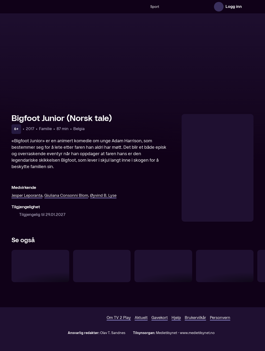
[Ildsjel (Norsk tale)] (102, 266)
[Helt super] (225, 266)
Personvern (220, 317)
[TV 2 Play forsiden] (47, 6)
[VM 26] (156, 6)
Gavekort (159, 317)
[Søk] (94, 6)
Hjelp (176, 317)
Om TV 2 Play (119, 317)
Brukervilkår (195, 317)
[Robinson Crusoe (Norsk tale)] (40, 266)
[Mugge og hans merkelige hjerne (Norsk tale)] (163, 266)
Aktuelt (141, 317)
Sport (107, 7)
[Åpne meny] (248, 6)
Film (203, 7)
